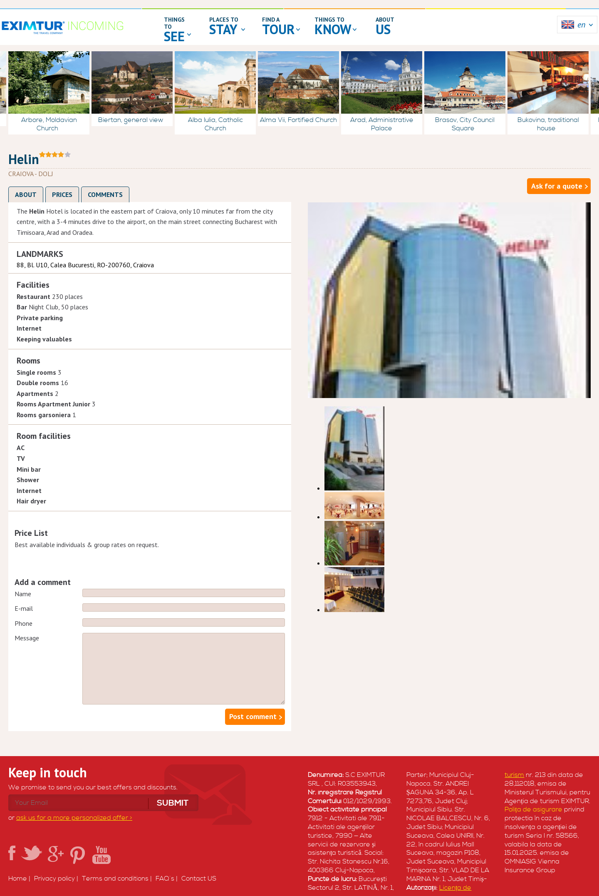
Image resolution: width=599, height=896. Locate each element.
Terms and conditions (115, 878)
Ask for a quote (556, 186)
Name (23, 594)
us (383, 29)
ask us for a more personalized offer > (74, 818)
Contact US (198, 878)
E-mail (24, 608)
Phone (23, 623)
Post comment (253, 716)
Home (17, 878)
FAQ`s (165, 878)
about (385, 19)
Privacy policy (54, 878)
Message (27, 638)
